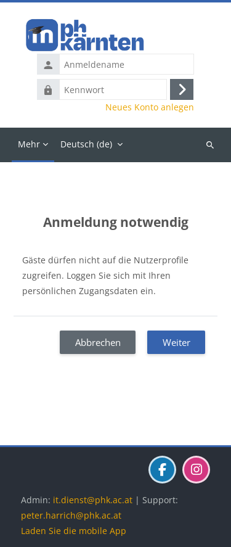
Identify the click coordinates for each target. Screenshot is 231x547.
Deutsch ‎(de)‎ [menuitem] (86, 144)
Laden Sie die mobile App (73, 531)
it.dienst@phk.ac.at (92, 500)
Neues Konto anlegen (149, 107)
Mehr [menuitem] (29, 144)
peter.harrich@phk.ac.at (71, 515)
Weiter (176, 342)
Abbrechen (98, 342)
